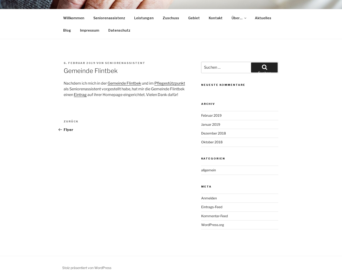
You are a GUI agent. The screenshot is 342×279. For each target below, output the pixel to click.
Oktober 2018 (212, 142)
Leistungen (144, 18)
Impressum (89, 30)
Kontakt (216, 18)
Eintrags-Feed (211, 207)
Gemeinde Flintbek (124, 83)
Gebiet (194, 18)
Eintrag (80, 94)
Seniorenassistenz (109, 18)
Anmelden (209, 198)
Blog (67, 30)
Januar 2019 (210, 124)
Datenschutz (119, 30)
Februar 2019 (211, 115)
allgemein (208, 170)
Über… (239, 18)
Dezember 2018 (213, 133)
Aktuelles (263, 18)
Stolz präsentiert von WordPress (86, 268)
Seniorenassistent (125, 63)
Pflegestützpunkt (169, 83)
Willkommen (73, 18)
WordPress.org (212, 225)
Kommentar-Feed (214, 216)
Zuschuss (171, 18)
